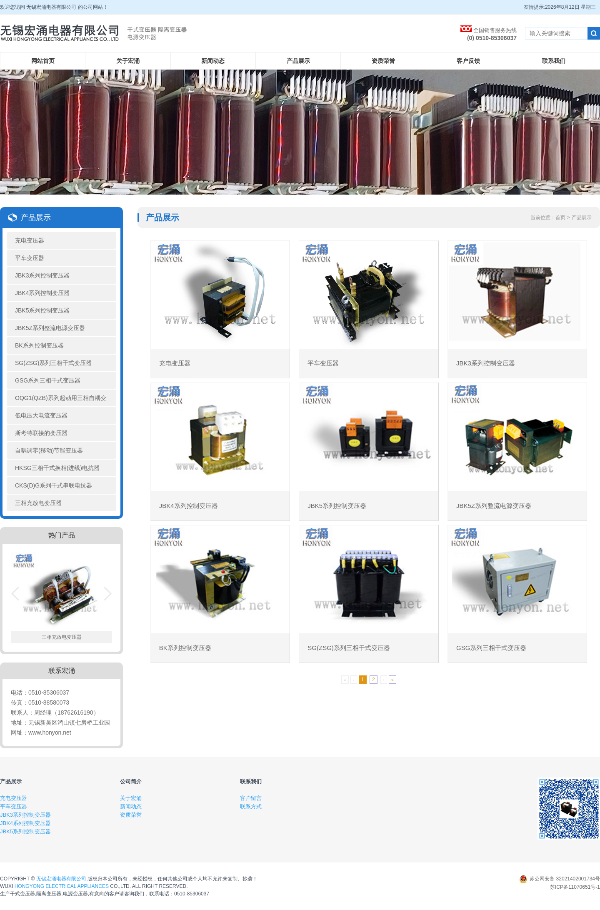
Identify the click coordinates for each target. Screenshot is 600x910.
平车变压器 (29, 258)
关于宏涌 (128, 61)
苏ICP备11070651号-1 (575, 887)
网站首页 (43, 61)
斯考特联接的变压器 (41, 433)
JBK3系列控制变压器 (42, 275)
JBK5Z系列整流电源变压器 (50, 328)
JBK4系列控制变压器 (42, 293)
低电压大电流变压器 (41, 415)
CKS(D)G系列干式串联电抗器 (53, 485)
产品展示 (298, 61)
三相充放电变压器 (38, 503)
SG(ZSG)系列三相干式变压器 (53, 363)
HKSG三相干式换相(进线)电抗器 (57, 468)
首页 (560, 217)
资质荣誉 (383, 61)
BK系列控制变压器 (39, 345)
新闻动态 (213, 61)
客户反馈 (468, 61)
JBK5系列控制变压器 (42, 310)
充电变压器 (29, 240)
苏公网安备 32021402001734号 (559, 879)
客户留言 (251, 798)
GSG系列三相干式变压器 (47, 380)
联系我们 (553, 61)
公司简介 (131, 781)
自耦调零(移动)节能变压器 (49, 450)
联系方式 (251, 806)
